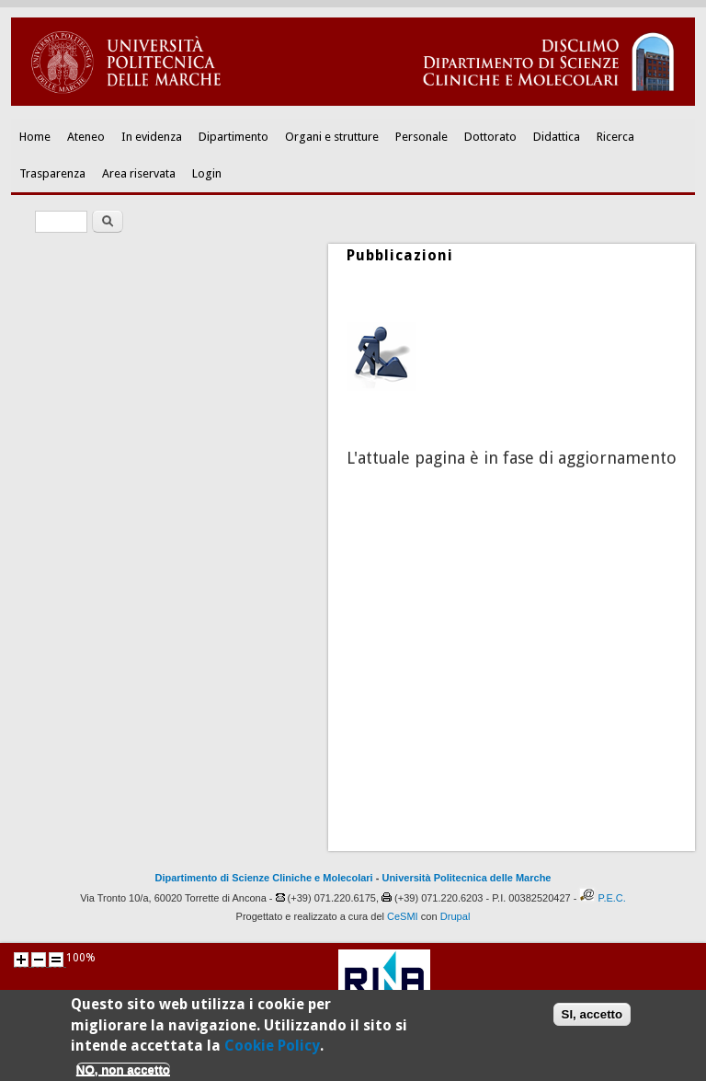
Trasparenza (52, 173)
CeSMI (402, 916)
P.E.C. (611, 897)
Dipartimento (233, 137)
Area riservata (139, 173)
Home (35, 137)
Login (207, 173)
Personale (421, 137)
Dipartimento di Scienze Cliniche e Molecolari (264, 877)
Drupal (455, 916)
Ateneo (86, 137)
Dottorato (490, 137)
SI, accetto (592, 1019)
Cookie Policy (272, 1051)
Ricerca (615, 137)
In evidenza (151, 137)
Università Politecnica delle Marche (466, 877)
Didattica (556, 137)
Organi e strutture (332, 137)
